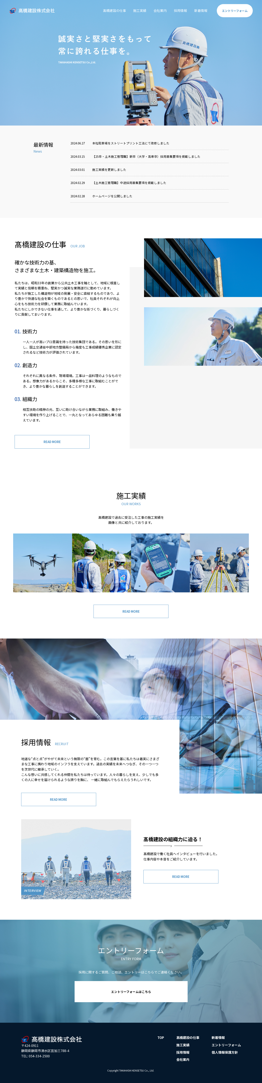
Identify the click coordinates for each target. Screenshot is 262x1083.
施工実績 (136, 10)
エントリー (233, 10)
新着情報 (197, 10)
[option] (131, 63)
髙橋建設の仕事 (110, 10)
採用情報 (176, 10)
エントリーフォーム (226, 1048)
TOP (160, 1041)
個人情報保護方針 (225, 1056)
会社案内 (156, 10)
